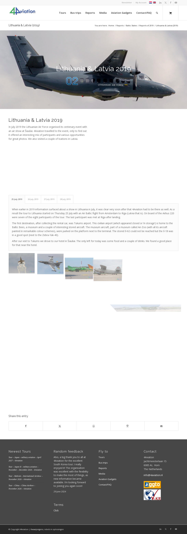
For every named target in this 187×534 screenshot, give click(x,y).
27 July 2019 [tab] (49, 199)
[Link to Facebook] (170, 2)
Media (102, 473)
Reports (103, 468)
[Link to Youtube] (175, 2)
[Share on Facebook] (26, 426)
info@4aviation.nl (153, 475)
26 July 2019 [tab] (33, 199)
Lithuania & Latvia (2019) (24, 25)
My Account (141, 2)
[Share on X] (60, 426)
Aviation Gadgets (107, 479)
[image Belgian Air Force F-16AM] (51, 264)
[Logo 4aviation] (22, 12)
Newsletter (127, 2)
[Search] (157, 12)
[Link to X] (165, 2)
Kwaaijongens (37, 529)
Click (56, 510)
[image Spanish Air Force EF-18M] (23, 264)
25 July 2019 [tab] (16, 199)
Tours (102, 457)
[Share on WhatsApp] (93, 426)
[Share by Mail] (161, 426)
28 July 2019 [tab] (65, 199)
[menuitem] (127, 2)
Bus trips (103, 462)
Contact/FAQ (105, 484)
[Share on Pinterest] (127, 426)
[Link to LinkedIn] (160, 2)
